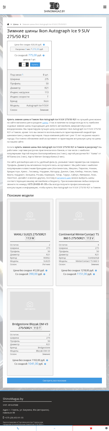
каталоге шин (64, 177)
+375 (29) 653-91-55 (14, 417)
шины (45, 122)
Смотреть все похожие (54, 380)
